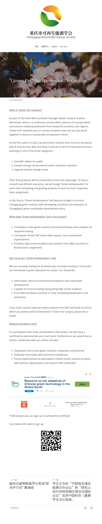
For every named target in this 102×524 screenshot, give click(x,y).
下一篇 (56, 479)
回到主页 (14, 508)
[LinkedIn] (85, 508)
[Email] (91, 508)
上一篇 (13, 479)
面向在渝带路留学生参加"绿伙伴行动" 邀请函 (29, 485)
